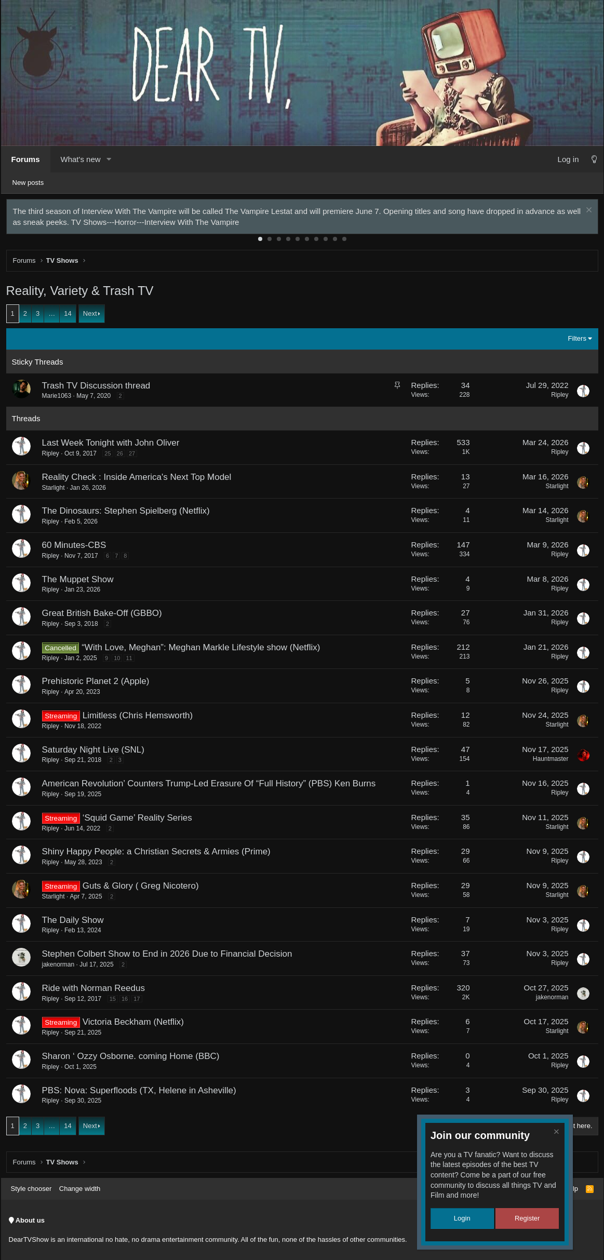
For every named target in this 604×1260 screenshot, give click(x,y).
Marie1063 (59, 398)
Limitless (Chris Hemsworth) (140, 718)
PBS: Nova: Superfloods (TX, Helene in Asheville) (142, 1093)
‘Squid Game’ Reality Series (140, 820)
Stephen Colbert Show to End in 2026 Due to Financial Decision (170, 956)
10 (344, 241)
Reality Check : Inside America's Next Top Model (139, 480)
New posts (28, 182)
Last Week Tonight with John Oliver (113, 445)
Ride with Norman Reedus (96, 991)
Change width (80, 1188)
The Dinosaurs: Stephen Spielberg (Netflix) (128, 513)
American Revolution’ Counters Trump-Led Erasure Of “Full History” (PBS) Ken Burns (212, 786)
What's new (81, 159)
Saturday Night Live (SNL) (96, 752)
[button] (109, 159)
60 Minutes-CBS (77, 548)
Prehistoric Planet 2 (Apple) (98, 684)
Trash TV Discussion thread (99, 388)
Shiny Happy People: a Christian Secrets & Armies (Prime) (159, 854)
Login (462, 1218)
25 (110, 456)
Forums (25, 159)
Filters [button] (575, 341)
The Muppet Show (80, 582)
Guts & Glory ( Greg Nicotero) (143, 888)
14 (70, 316)
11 (131, 661)
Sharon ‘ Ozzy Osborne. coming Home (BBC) (133, 1059)
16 (127, 1001)
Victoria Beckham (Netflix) (135, 1024)
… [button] (54, 316)
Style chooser (31, 1188)
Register (527, 1218)
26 (122, 456)
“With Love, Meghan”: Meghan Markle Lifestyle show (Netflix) (203, 650)
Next (93, 316)
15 (115, 1001)
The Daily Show (75, 923)
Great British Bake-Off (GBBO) (105, 616)
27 (134, 456)
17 (139, 1001)
